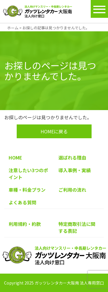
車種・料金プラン (27, 189)
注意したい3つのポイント (28, 173)
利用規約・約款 (25, 223)
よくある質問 (22, 202)
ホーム (12, 27)
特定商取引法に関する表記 (76, 227)
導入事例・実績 (74, 170)
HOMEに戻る (54, 131)
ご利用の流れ (72, 189)
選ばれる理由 (72, 157)
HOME (15, 157)
